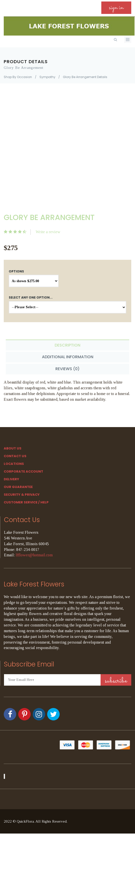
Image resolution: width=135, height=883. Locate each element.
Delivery (11, 479)
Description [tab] (67, 345)
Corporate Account (23, 471)
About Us (12, 448)
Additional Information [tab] (67, 357)
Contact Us (15, 456)
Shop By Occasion (18, 77)
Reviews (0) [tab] (67, 369)
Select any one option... (31, 297)
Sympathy (47, 77)
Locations (14, 463)
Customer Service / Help (26, 502)
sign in (116, 7)
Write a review (48, 232)
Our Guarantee (18, 487)
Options (16, 271)
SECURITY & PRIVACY (22, 494)
